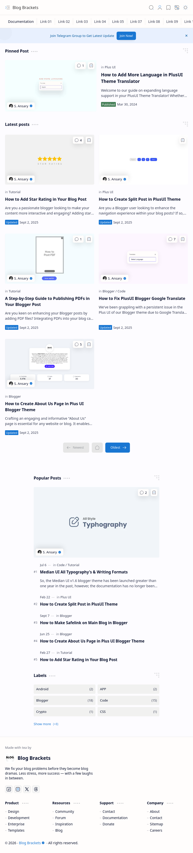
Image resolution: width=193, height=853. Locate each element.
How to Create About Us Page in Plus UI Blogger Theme (44, 406)
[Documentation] (21, 21)
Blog (59, 830)
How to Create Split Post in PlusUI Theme (140, 199)
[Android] (64, 689)
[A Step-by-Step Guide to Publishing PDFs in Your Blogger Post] (49, 259)
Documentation (115, 817)
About (155, 811)
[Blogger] (110, 291)
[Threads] (36, 789)
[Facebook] (9, 789)
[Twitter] (27, 789)
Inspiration (64, 824)
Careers (156, 830)
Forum (60, 817)
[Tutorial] (15, 192)
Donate (108, 824)
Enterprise (16, 824)
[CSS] (128, 711)
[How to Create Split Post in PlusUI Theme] (143, 160)
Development (19, 817)
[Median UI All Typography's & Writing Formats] (96, 522)
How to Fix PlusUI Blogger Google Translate (142, 298)
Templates (16, 830)
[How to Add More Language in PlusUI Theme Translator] (50, 86)
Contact (109, 811)
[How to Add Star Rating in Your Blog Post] (49, 160)
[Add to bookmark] (91, 65)
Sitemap (156, 824)
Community (64, 811)
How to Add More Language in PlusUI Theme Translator (142, 78)
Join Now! (126, 36)
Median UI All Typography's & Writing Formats (84, 571)
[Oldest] (117, 448)
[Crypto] (64, 711)
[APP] (128, 689)
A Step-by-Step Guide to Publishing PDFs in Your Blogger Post (47, 301)
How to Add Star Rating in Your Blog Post (45, 199)
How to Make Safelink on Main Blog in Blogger (84, 622)
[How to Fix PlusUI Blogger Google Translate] (143, 259)
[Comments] (80, 65)
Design (13, 811)
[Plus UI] (110, 67)
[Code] (121, 291)
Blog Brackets (32, 842)
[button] (7, 7)
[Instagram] (18, 789)
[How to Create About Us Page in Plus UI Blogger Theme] (49, 364)
